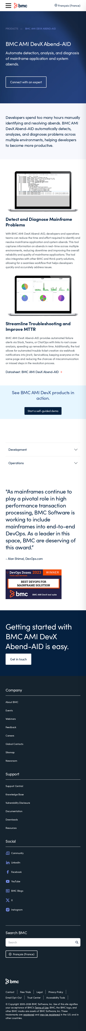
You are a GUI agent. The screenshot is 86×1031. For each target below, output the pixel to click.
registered (28, 1014)
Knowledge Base (15, 794)
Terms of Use (42, 1007)
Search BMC (16, 932)
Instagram (14, 910)
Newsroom (11, 760)
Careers (10, 735)
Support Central (14, 786)
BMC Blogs (14, 891)
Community (14, 853)
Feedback (11, 727)
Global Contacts (14, 744)
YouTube (13, 881)
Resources (11, 828)
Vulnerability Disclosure (18, 802)
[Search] (78, 942)
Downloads (12, 819)
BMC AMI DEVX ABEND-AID (40, 28)
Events (9, 710)
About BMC (12, 702)
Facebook (14, 872)
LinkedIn (13, 862)
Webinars (11, 718)
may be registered (50, 1014)
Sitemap (10, 752)
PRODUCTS (12, 28)
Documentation (14, 811)
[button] (43, 449)
